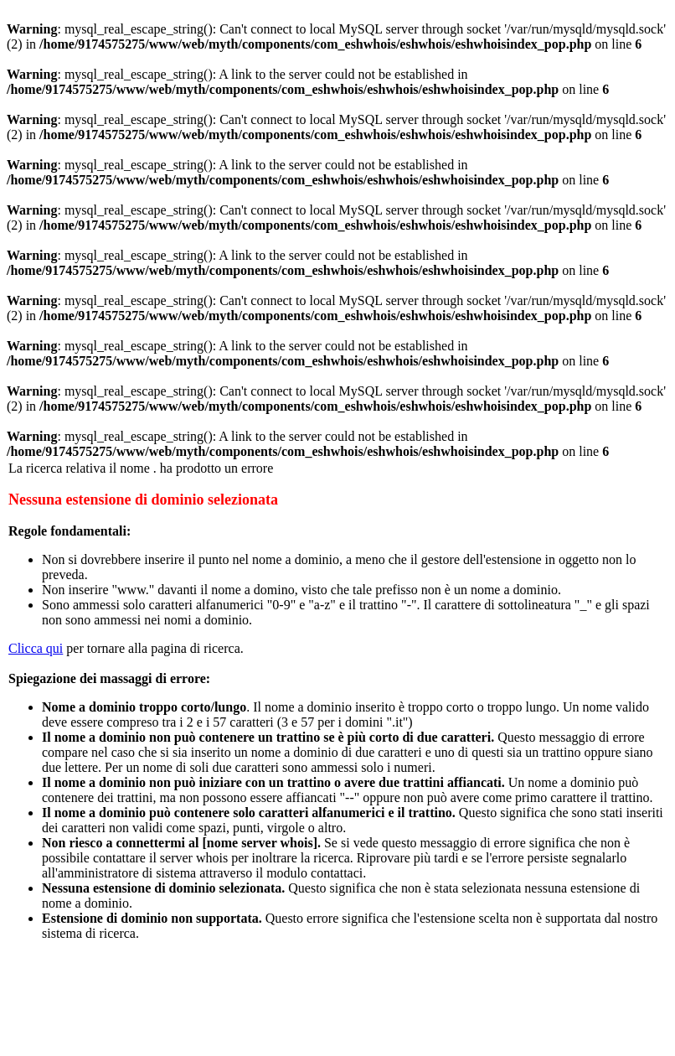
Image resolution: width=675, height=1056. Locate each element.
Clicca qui (35, 648)
